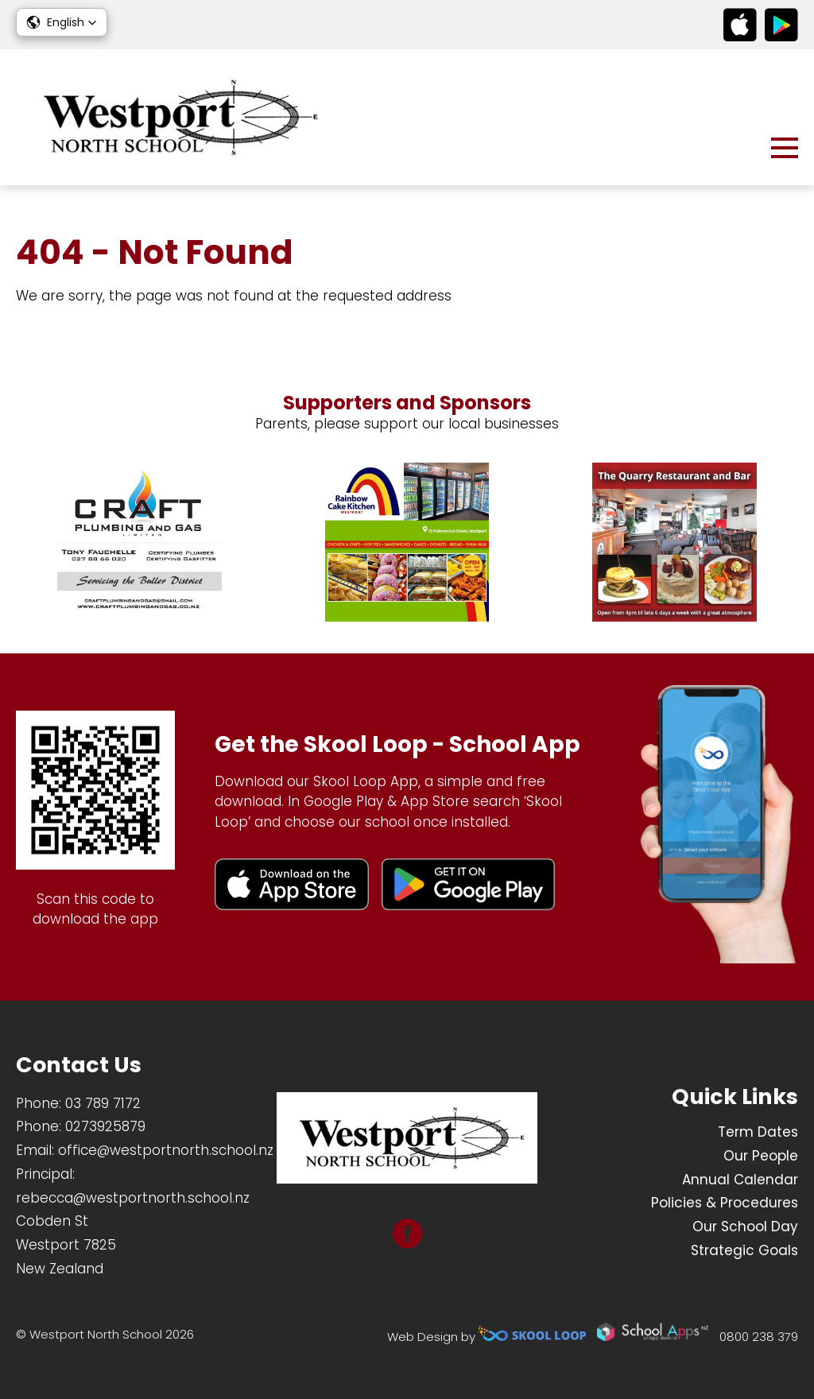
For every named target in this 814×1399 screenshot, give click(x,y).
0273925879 (105, 1126)
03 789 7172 (103, 1103)
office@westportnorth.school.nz (165, 1150)
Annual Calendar (740, 1179)
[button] (61, 22)
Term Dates (758, 1131)
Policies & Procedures (724, 1202)
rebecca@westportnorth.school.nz (133, 1197)
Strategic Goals (744, 1250)
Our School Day (745, 1226)
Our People (760, 1155)
